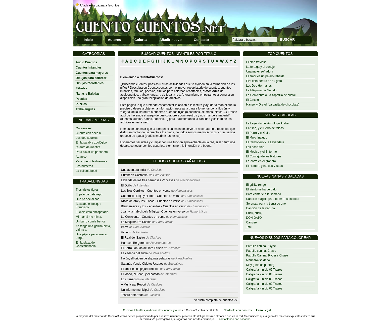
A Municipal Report (133, 284)
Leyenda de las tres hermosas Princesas (148, 180)
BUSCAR (287, 39)
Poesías (81, 99)
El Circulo (252, 100)
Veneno (126, 232)
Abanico (81, 156)
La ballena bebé (86, 171)
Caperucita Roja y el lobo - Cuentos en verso (151, 196)
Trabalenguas (85, 109)
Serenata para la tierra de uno (266, 203)
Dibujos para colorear (91, 78)
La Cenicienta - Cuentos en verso (143, 216)
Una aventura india (133, 170)
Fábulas (81, 88)
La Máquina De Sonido (261, 90)
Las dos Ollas (255, 147)
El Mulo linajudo (256, 137)
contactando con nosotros (234, 319)
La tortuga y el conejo (260, 67)
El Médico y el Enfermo (261, 151)
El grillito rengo (256, 184)
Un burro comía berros (91, 221)
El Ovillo (126, 185)
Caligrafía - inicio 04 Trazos (264, 274)
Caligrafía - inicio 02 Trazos (264, 284)
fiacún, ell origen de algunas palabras (146, 258)
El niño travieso (256, 62)
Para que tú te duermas (91, 161)
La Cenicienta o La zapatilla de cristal (271, 95)
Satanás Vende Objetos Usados (142, 263)
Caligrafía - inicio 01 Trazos (264, 288)
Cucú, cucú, (254, 213)
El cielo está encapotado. (92, 212)
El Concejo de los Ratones (263, 156)
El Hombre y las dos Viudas (264, 166)
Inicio (88, 40)
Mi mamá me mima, (89, 216)
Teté (249, 227)
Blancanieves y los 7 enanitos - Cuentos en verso (154, 206)
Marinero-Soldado (258, 260)
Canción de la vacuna (260, 208)
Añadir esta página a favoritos (99, 5)
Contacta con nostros (238, 310)
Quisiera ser (84, 128)
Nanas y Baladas (87, 93)
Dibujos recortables (90, 83)
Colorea (140, 40)
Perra (124, 227)
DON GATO (254, 217)
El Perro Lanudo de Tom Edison (142, 248)
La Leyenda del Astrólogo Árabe (267, 123)
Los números (84, 166)
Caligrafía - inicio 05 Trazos (264, 269)
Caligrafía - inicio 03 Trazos (264, 279)
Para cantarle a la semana (263, 194)
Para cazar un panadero (92, 152)
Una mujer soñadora (259, 71)
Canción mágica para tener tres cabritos (272, 199)
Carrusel (251, 222)
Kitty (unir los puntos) (260, 265)
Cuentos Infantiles (89, 67)
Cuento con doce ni (88, 133)
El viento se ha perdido (261, 189)
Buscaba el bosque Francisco (88, 205)
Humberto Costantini (135, 175)
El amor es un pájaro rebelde (265, 76)
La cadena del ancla (134, 253)
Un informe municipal (135, 289)
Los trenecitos (130, 279)
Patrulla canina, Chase (261, 250)
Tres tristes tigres (87, 189)
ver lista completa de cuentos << (216, 300)
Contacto (201, 40)
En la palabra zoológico (91, 142)
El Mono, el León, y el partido (140, 274)
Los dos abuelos (87, 138)
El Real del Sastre (133, 237)
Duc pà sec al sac (87, 199)
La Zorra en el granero (261, 161)
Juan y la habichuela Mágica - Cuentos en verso (153, 211)
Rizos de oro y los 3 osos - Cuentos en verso (151, 201)
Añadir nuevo (170, 40)
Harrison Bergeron (133, 243)
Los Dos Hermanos (259, 85)
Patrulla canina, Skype (261, 246)
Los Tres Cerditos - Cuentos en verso (146, 190)
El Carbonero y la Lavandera (265, 142)
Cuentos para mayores (92, 72)
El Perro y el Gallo (258, 133)
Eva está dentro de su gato (264, 81)
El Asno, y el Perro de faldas (265, 128)
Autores (114, 40)
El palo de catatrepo (89, 194)
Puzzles (81, 104)
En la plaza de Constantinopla (86, 244)
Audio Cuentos (86, 62)
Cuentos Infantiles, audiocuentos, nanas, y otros (152, 310)
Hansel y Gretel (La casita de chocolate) (272, 104)
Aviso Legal (263, 310)
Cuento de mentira (88, 147)
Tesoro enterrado (132, 295)
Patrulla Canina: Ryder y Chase (267, 255)
